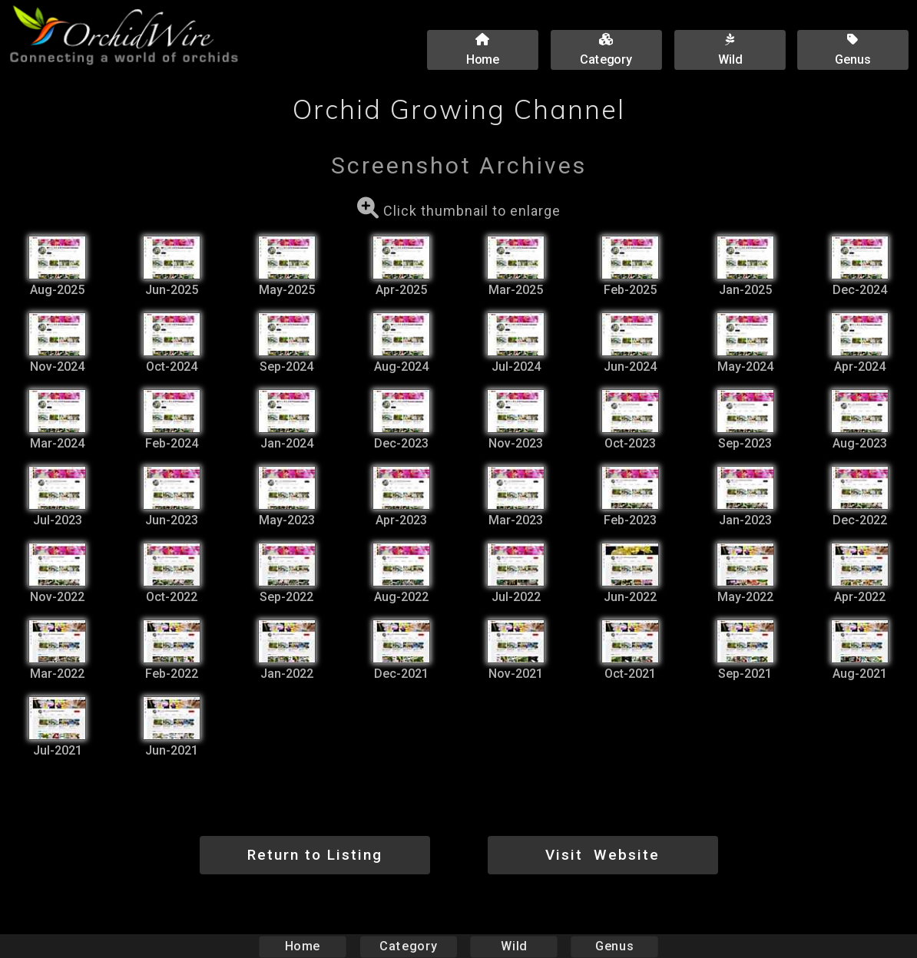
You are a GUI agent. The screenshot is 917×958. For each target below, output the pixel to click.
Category (408, 946)
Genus (613, 946)
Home (303, 946)
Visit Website (602, 855)
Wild (514, 946)
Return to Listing (314, 855)
